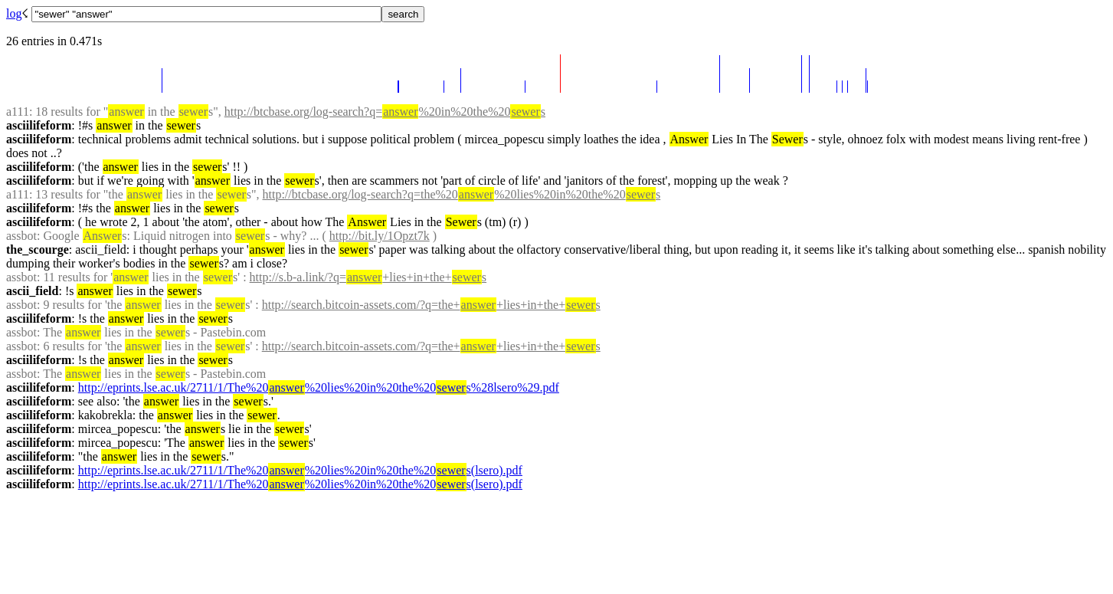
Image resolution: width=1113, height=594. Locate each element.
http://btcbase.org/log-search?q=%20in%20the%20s (384, 111)
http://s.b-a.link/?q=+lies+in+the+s (368, 277)
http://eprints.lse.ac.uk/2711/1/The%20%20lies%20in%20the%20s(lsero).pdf (300, 470)
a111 (17, 111)
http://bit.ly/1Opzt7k (379, 235)
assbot (21, 235)
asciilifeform (38, 125)
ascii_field (32, 290)
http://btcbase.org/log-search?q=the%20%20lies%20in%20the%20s (461, 194)
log (13, 13)
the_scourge (37, 249)
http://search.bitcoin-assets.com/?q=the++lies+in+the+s (431, 304)
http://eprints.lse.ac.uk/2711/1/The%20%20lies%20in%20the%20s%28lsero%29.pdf (318, 387)
